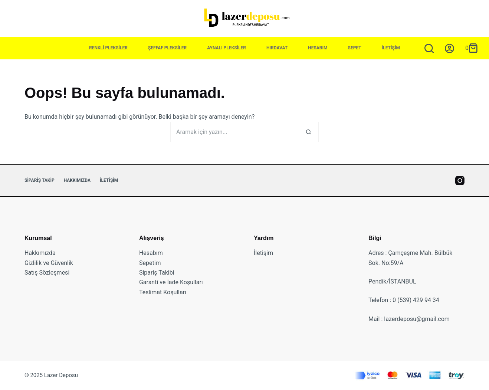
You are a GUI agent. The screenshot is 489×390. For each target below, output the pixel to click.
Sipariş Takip (39, 180)
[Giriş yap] (449, 48)
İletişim (391, 47)
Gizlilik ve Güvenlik (48, 262)
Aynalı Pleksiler (226, 47)
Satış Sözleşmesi (46, 272)
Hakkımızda (77, 180)
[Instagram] (460, 180)
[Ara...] (234, 132)
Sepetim (150, 262)
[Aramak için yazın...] (429, 48)
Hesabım (317, 47)
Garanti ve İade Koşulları (171, 282)
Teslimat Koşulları (162, 292)
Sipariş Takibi (156, 272)
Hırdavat (277, 47)
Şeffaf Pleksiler (167, 47)
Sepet (354, 47)
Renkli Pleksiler (108, 47)
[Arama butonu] (308, 132)
